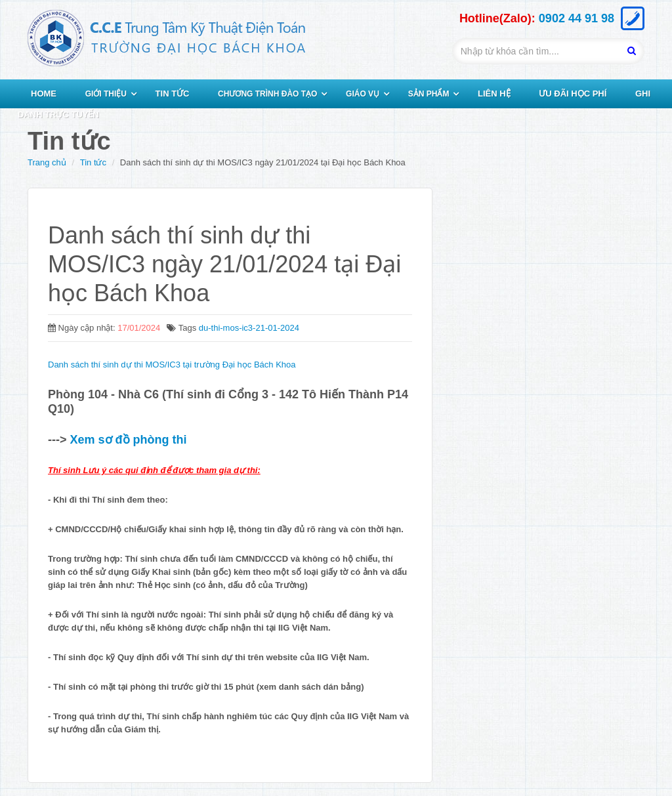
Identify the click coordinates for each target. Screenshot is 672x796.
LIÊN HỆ (494, 93)
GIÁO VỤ (362, 93)
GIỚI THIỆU (106, 93)
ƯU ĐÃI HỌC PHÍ (572, 93)
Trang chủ (47, 162)
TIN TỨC (173, 93)
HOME (43, 93)
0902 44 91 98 (576, 18)
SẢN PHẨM (429, 93)
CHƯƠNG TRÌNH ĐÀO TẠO (267, 93)
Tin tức (93, 162)
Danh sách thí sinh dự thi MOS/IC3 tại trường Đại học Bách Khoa (172, 364)
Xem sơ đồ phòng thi (127, 439)
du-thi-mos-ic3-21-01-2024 (249, 328)
